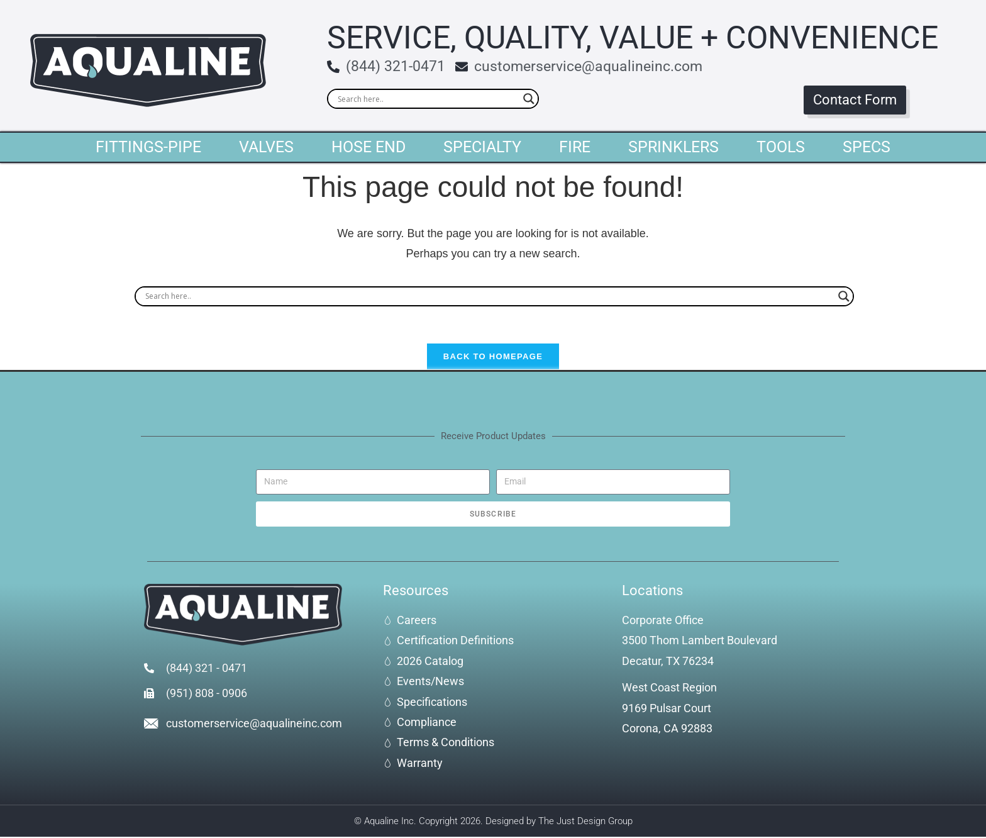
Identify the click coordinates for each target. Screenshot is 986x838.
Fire (574, 147)
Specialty (482, 147)
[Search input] (427, 99)
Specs (866, 147)
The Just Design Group (585, 821)
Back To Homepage (493, 357)
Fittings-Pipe (148, 147)
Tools (780, 147)
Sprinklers (673, 147)
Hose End (368, 147)
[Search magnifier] (529, 99)
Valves (266, 147)
